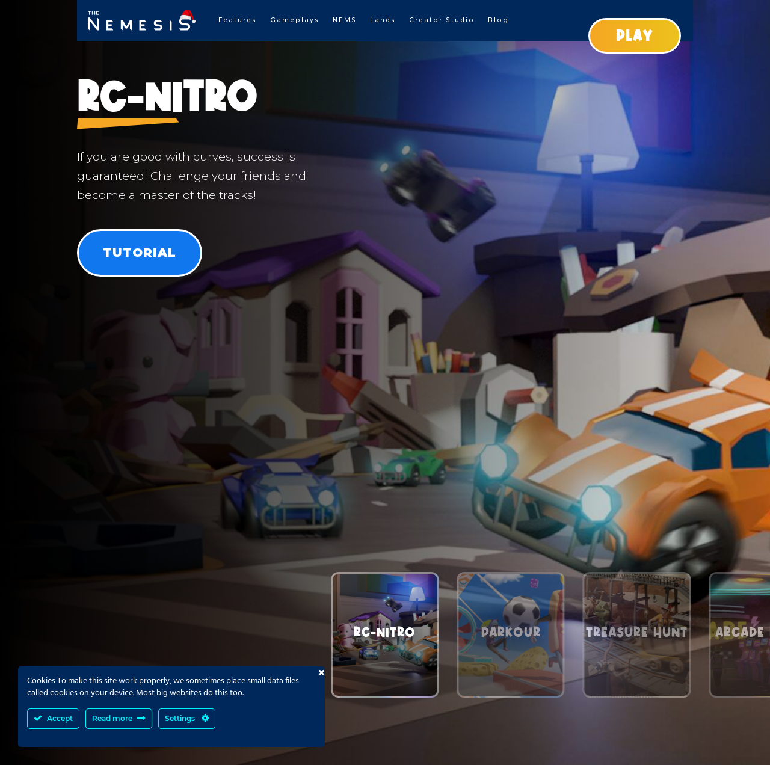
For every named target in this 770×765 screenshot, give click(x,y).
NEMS (345, 20)
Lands (383, 20)
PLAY (634, 35)
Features (237, 20)
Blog (498, 20)
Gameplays (294, 20)
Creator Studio (442, 20)
